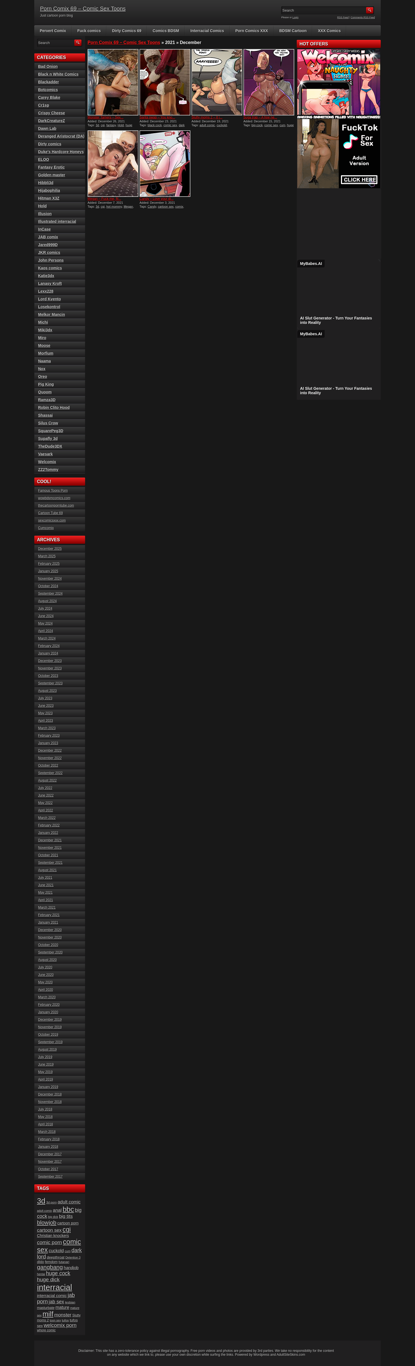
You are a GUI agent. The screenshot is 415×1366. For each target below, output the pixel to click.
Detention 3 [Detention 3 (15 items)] (73, 1257)
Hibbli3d (45, 183)
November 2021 (50, 848)
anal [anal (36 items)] (57, 1210)
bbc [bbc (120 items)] (68, 1209)
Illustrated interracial (57, 221)
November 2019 (50, 1027)
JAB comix (48, 237)
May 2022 (45, 803)
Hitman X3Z (48, 198)
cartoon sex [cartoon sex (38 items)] (49, 1230)
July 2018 (45, 1109)
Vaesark (45, 454)
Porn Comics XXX (251, 31)
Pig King (46, 384)
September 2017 (50, 1177)
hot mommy (114, 206)
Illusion (45, 214)
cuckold (222, 125)
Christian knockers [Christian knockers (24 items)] (53, 1235)
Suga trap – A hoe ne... (260, 117)
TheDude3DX (50, 446)
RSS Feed (343, 17)
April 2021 (45, 900)
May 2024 (45, 623)
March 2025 (47, 556)
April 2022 (45, 810)
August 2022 (47, 780)
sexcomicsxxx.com (52, 520)
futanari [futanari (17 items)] (64, 1262)
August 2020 (47, 960)
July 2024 (45, 608)
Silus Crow (48, 423)
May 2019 (45, 1072)
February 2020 (49, 1005)
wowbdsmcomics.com (54, 498)
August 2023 (47, 691)
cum (282, 125)
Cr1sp (43, 105)
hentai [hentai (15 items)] (41, 1274)
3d (97, 125)
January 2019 (48, 1087)
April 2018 (45, 1124)
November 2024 (50, 579)
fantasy (111, 125)
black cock (155, 125)
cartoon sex (166, 206)
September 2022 (50, 773)
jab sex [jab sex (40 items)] (56, 1302)
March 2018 (47, 1132)
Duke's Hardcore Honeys (61, 152)
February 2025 (49, 564)
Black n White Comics (58, 74)
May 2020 (45, 982)
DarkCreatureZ (51, 120)
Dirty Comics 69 (126, 31)
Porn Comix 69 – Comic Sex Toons (83, 9)
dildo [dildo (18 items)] (40, 1262)
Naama (44, 361)
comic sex (170, 125)
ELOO (43, 159)
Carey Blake (49, 97)
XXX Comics (329, 31)
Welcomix (47, 462)
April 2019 (45, 1079)
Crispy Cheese (51, 113)
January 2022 (48, 833)
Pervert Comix (53, 31)
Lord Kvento (49, 299)
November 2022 (50, 758)
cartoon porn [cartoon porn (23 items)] (67, 1223)
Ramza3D (47, 400)
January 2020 (48, 1012)
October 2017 (48, 1169)
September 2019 (50, 1042)
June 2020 (46, 975)
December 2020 (50, 930)
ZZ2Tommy (48, 469)
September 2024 (50, 594)
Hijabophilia (49, 190)
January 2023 (48, 743)
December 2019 (50, 1020)
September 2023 (50, 683)
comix (179, 206)
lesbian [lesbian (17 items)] (70, 1302)
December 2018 (50, 1094)
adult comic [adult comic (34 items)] (69, 1201)
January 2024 (48, 653)
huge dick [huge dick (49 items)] (48, 1279)
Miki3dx (45, 330)
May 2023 (45, 713)
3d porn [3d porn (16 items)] (51, 1202)
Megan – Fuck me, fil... (104, 199)
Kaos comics (50, 268)
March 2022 (47, 818)
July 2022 (45, 788)
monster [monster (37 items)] (63, 1315)
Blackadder (48, 82)
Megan (128, 206)
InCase (44, 229)
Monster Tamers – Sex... (106, 117)
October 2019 (48, 1035)
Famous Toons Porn (53, 491)
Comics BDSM (166, 31)
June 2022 (46, 795)
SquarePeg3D (50, 431)
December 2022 (50, 750)
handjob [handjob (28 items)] (71, 1267)
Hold (121, 125)
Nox (41, 369)
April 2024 (45, 631)
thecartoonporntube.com (56, 505)
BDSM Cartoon (293, 31)
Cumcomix (46, 528)
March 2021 (47, 907)
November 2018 (50, 1102)
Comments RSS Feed (363, 17)
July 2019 (45, 1057)
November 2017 (50, 1162)
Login (296, 17)
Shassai (45, 415)
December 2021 (50, 840)
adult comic (207, 125)
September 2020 (50, 952)
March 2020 (47, 997)
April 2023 (45, 721)
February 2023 (49, 736)
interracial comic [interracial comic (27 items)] (52, 1295)
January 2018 (48, 1147)
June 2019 (46, 1064)
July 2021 (45, 878)
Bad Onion (48, 66)
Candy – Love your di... (157, 199)
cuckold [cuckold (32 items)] (56, 1250)
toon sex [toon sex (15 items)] (55, 1320)
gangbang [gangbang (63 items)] (50, 1267)
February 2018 (49, 1139)
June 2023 (46, 706)
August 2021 (47, 870)
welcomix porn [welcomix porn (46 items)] (60, 1325)
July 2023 (45, 698)
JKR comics (49, 252)
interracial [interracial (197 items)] (54, 1287)
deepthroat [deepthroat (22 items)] (56, 1257)
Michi (43, 322)
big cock (256, 125)
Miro (42, 338)
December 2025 (50, 549)
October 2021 (48, 855)
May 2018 (45, 1117)
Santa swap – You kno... (157, 117)
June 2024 (46, 616)
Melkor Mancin (51, 314)
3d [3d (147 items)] (41, 1201)
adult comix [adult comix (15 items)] (44, 1210)
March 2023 (47, 728)
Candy (152, 206)
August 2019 (47, 1049)
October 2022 (48, 765)
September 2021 (50, 863)
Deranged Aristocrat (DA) (61, 136)
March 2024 (47, 638)
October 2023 (48, 676)
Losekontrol (49, 307)
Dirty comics (49, 144)
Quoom (45, 392)
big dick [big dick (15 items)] (53, 1216)
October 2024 (48, 586)
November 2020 (50, 937)
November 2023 (50, 668)
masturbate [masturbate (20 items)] (45, 1308)
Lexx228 (45, 291)
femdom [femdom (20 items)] (51, 1262)
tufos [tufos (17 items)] (65, 1320)
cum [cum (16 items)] (67, 1251)
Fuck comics (89, 31)
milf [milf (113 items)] (48, 1314)
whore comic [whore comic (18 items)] (46, 1330)
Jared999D (48, 245)
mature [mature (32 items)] (62, 1307)
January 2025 (48, 571)
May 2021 (45, 893)
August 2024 (47, 601)
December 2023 (50, 661)
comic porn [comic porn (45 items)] (49, 1242)
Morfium (45, 353)
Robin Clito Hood (54, 407)
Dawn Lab (47, 128)
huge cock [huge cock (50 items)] (58, 1273)
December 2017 (50, 1154)
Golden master (51, 175)
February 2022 (49, 825)
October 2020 (48, 945)
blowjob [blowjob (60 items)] (46, 1222)
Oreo (42, 376)
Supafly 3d (48, 438)
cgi (103, 125)
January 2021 (48, 922)
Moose (44, 345)
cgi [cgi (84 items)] (67, 1229)
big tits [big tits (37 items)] (66, 1216)
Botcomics (48, 89)
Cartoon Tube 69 (50, 513)
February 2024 (49, 646)
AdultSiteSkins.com (291, 1355)
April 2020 (45, 990)
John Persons (51, 260)
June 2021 (46, 885)
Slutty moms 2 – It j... (206, 117)
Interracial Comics (207, 31)
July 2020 (45, 967)
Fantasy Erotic (51, 167)
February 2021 (49, 915)
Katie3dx (46, 276)
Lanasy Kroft (50, 283)
